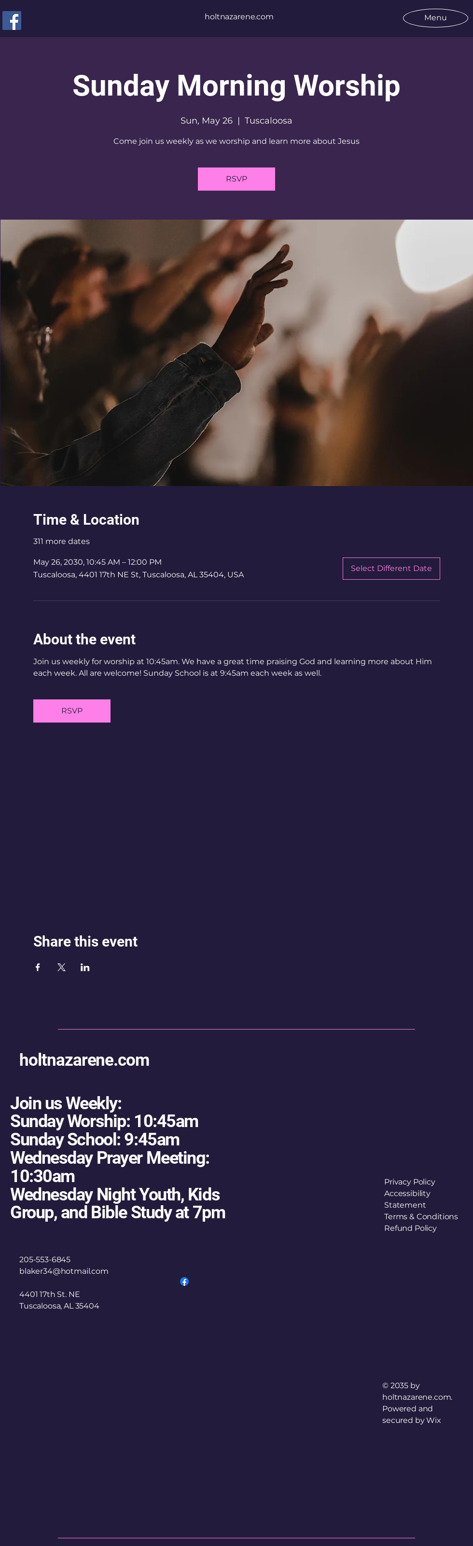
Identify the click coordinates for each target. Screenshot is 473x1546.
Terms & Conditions (421, 1216)
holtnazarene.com (84, 1060)
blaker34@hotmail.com (64, 1271)
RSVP (236, 178)
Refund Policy (410, 1228)
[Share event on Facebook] (37, 967)
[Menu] (435, 17)
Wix (434, 1420)
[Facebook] (11, 20)
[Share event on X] (61, 967)
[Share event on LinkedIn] (85, 967)
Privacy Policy (409, 1181)
